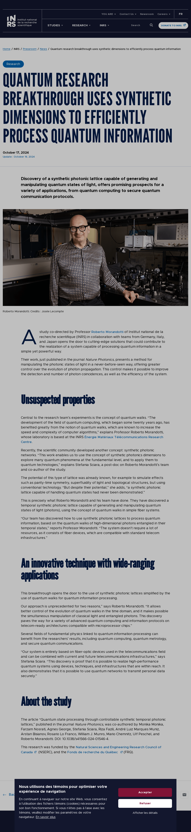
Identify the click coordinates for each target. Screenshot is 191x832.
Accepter (160, 797)
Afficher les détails (159, 817)
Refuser (159, 807)
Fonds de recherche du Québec (93, 752)
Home (6, 49)
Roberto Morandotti (107, 332)
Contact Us (127, 14)
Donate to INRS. (171, 25)
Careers (162, 14)
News (43, 49)
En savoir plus (31, 819)
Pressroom (30, 49)
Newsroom (147, 14)
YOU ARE (107, 14)
